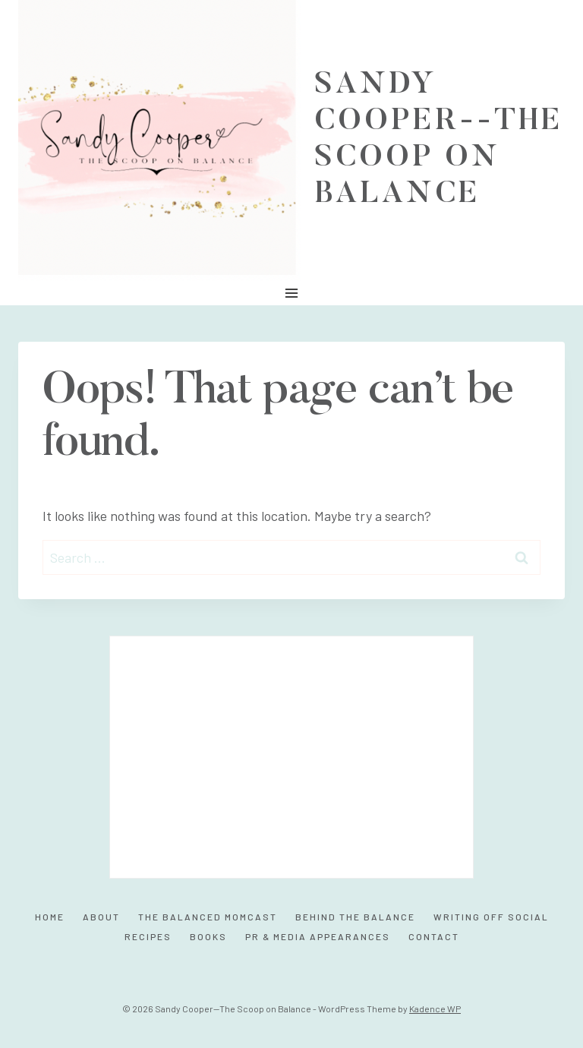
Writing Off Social (491, 916)
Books (208, 936)
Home (50, 916)
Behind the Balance (355, 916)
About (101, 916)
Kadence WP (435, 1008)
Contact (433, 936)
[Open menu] (292, 293)
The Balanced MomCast (207, 916)
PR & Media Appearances (317, 936)
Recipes (148, 936)
